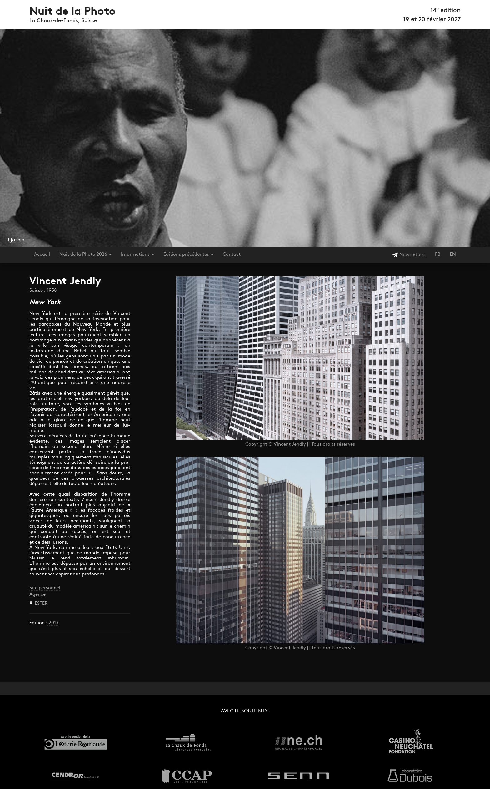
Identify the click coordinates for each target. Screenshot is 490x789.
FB (437, 254)
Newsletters (409, 255)
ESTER (41, 603)
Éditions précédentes (188, 254)
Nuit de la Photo (72, 12)
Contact (232, 254)
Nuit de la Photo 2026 (85, 254)
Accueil (42, 254)
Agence (37, 594)
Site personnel (44, 588)
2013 (53, 623)
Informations (137, 254)
